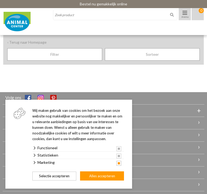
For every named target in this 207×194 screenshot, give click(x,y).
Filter (54, 54)
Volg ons (18, 98)
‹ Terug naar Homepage (27, 42)
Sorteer (152, 54)
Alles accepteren (102, 176)
